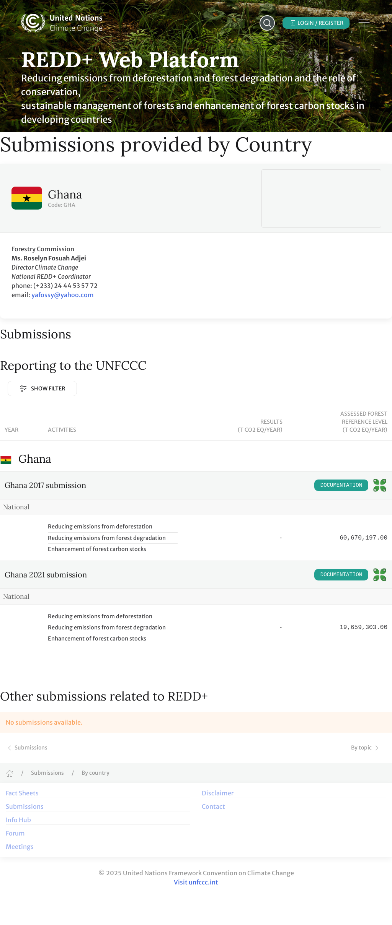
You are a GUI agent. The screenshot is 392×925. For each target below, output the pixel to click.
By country (95, 772)
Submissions (26, 747)
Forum (15, 833)
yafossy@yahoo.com (62, 295)
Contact (213, 806)
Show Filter (42, 389)
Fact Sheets (22, 793)
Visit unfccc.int (196, 882)
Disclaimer (218, 793)
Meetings (20, 846)
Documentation (341, 485)
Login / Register (316, 23)
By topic (366, 747)
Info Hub (18, 820)
